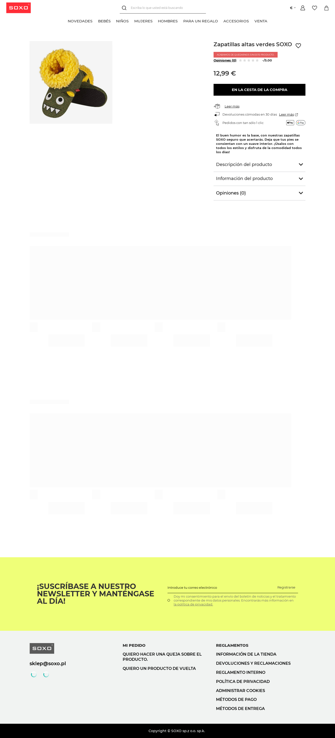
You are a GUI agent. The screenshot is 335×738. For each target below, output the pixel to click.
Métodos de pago (236, 699)
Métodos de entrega (240, 708)
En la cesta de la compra (259, 89)
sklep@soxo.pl (48, 663)
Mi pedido (134, 645)
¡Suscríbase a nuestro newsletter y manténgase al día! (95, 594)
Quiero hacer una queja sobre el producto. (162, 657)
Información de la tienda (246, 654)
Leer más (232, 106)
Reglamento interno (240, 672)
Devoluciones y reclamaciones (253, 663)
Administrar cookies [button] (240, 690)
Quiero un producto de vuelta (159, 668)
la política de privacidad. (193, 604)
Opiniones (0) (225, 60)
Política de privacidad (243, 681)
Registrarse (286, 587)
